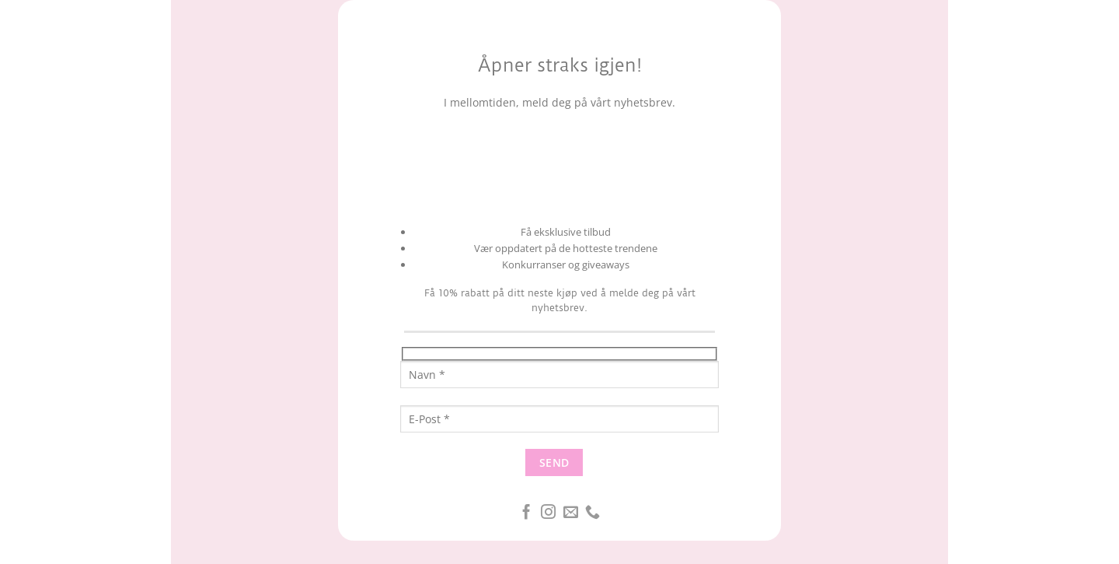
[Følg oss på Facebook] (526, 513)
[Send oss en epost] (570, 513)
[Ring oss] (592, 513)
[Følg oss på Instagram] (548, 513)
